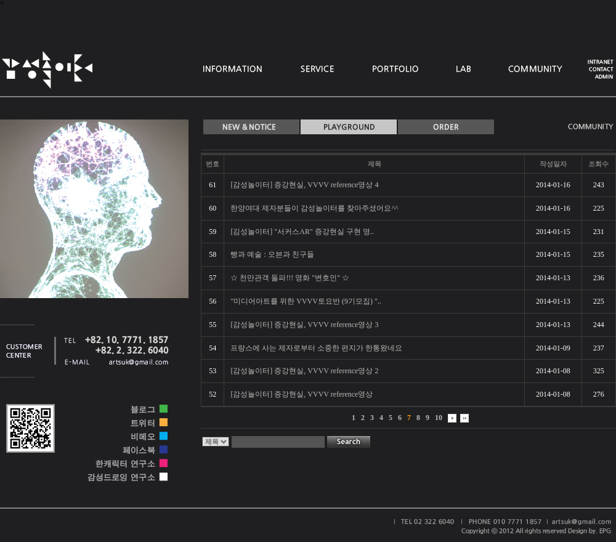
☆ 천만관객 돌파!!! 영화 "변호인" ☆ (289, 277)
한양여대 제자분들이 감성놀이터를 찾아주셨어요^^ (314, 208)
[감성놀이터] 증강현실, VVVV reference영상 (301, 394)
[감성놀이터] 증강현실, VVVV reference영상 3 (304, 324)
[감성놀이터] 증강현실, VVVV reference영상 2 (304, 370)
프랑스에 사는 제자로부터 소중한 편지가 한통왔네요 (316, 348)
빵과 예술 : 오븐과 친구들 (272, 254)
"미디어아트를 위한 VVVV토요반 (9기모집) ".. (305, 301)
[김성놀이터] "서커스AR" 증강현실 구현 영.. (301, 231)
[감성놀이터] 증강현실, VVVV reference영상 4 (304, 184)
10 (438, 417)
